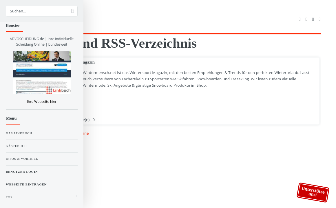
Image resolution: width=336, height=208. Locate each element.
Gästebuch (16, 146)
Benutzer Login (22, 171)
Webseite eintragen (26, 184)
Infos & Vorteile (22, 158)
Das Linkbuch (19, 133)
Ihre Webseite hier (41, 101)
